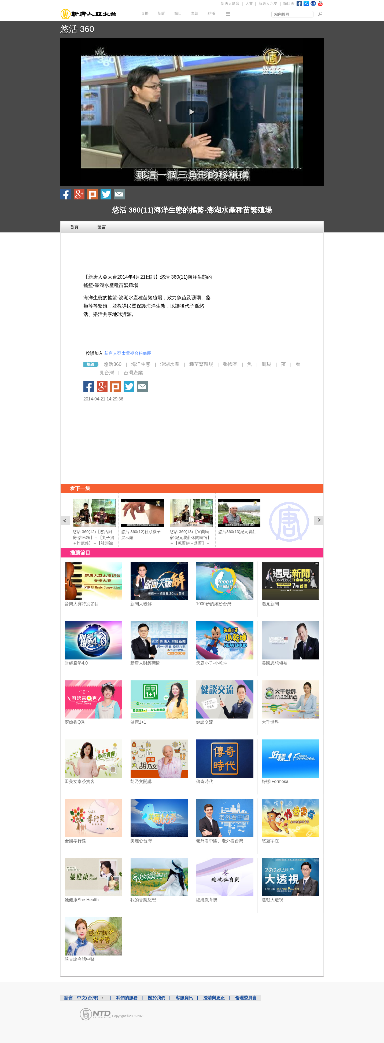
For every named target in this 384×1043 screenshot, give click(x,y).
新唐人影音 (230, 3)
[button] (192, 112)
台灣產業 (133, 372)
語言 (68, 997)
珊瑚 (266, 364)
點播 (211, 13)
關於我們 (156, 997)
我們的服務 (127, 997)
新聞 (161, 13)
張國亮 (230, 364)
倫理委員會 (246, 997)
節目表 (288, 3)
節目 (178, 13)
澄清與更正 (214, 997)
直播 (145, 13)
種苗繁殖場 (201, 364)
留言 (101, 227)
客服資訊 (184, 997)
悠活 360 (77, 29)
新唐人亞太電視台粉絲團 (128, 353)
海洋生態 (140, 364)
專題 (194, 13)
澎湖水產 (169, 364)
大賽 (249, 3)
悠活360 (112, 364)
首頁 (74, 227)
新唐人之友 (268, 3)
